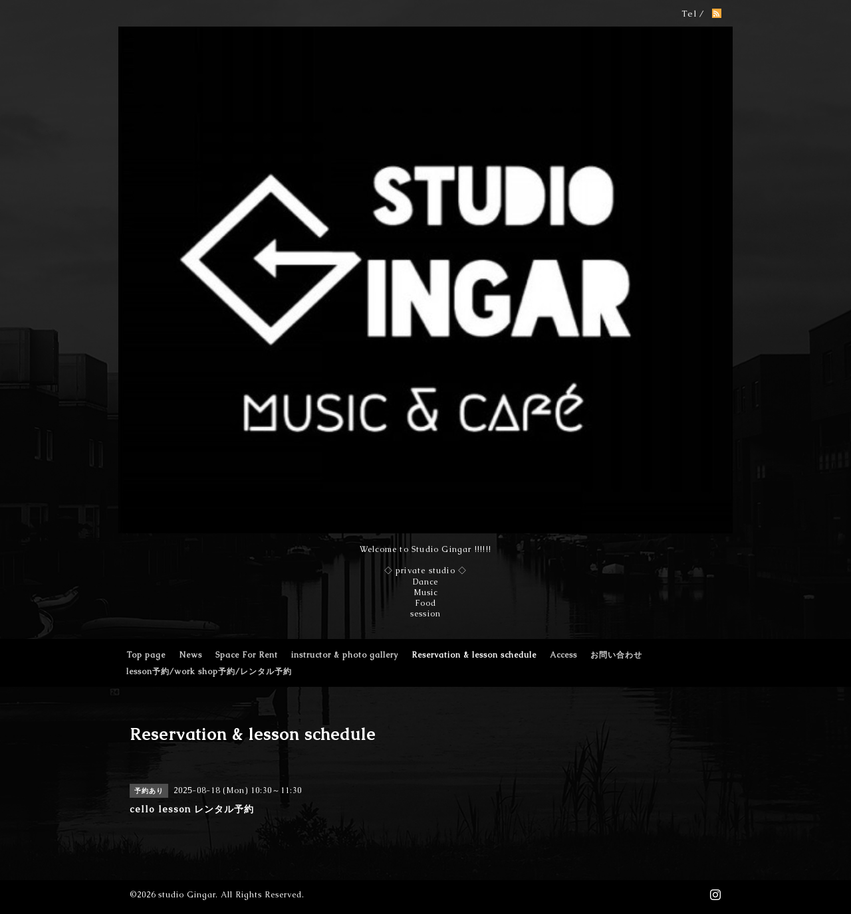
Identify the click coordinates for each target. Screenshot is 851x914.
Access (563, 655)
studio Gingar (186, 894)
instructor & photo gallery (344, 655)
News (190, 655)
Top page (146, 655)
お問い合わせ (616, 655)
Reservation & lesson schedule (474, 655)
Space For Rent (246, 655)
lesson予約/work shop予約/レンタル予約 (209, 671)
